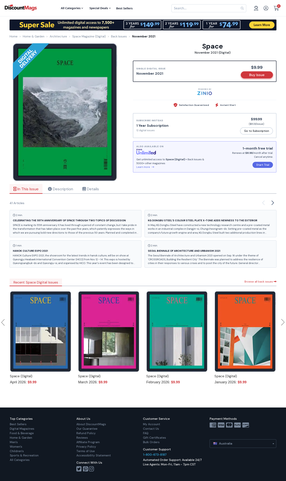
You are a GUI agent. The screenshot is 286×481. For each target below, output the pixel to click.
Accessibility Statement (93, 455)
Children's (17, 451)
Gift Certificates (154, 438)
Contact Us (151, 429)
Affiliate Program (88, 442)
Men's (14, 442)
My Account (151, 424)
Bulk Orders (151, 442)
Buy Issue (257, 75)
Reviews (82, 438)
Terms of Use (85, 451)
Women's (16, 447)
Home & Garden (21, 438)
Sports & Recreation (24, 455)
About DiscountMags (91, 424)
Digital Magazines (22, 429)
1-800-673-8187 (155, 455)
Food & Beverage (22, 433)
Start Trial (262, 165)
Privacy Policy (86, 447)
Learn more (145, 167)
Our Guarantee (86, 429)
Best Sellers (18, 424)
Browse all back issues (260, 281)
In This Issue (26, 188)
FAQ (145, 433)
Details (90, 188)
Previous (3, 322)
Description (60, 188)
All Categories (20, 460)
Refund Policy (86, 433)
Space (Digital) (21, 376)
